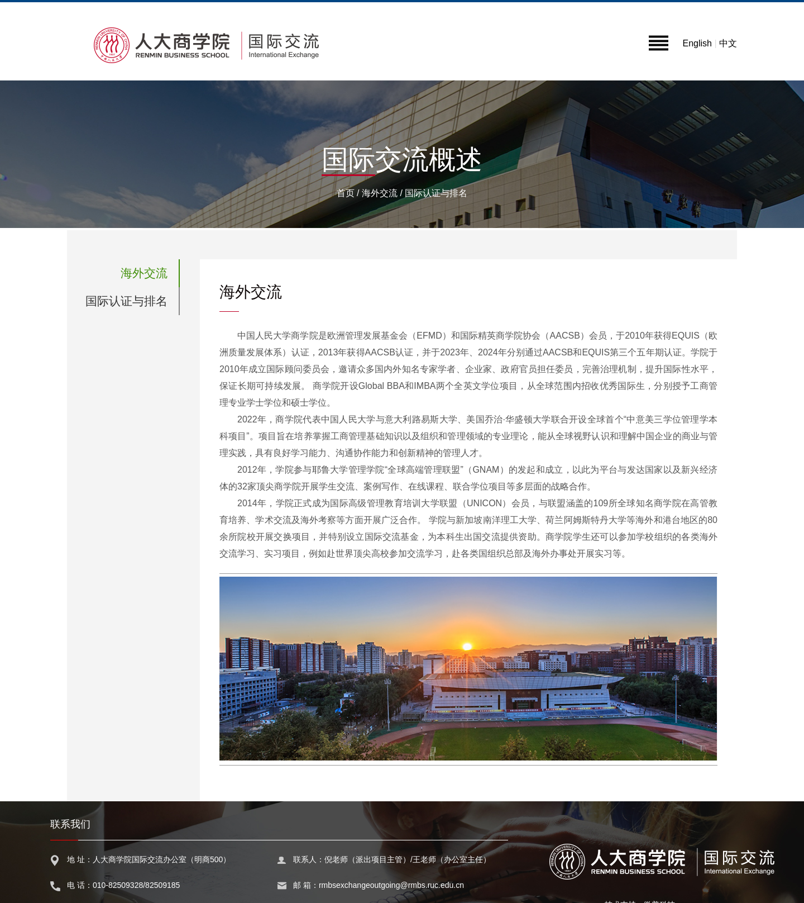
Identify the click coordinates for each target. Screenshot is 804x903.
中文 (728, 43)
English (696, 43)
